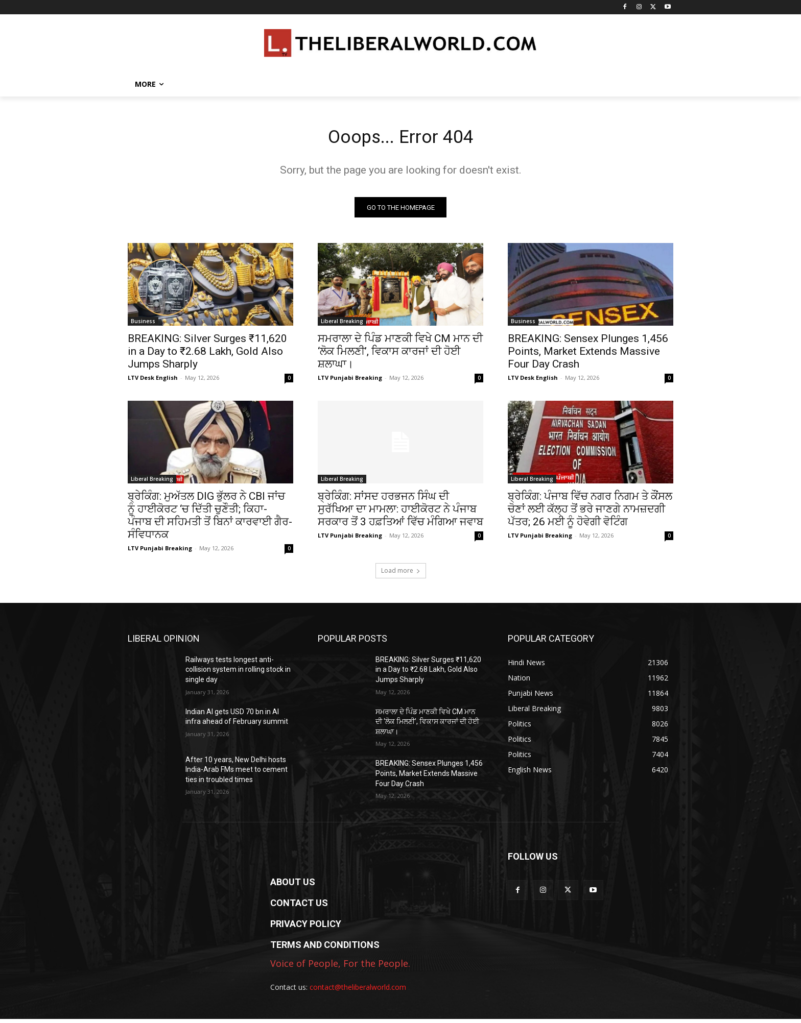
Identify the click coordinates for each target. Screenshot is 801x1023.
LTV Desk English (153, 381)
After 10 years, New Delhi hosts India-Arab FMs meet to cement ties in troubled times (236, 773)
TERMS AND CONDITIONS (325, 948)
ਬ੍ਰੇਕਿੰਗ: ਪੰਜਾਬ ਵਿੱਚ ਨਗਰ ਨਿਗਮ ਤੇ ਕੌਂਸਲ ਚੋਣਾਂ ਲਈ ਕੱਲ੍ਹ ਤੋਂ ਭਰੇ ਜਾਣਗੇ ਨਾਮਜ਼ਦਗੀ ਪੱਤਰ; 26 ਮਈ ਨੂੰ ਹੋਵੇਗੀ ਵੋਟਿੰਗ (590, 512)
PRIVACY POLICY (305, 927)
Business (143, 324)
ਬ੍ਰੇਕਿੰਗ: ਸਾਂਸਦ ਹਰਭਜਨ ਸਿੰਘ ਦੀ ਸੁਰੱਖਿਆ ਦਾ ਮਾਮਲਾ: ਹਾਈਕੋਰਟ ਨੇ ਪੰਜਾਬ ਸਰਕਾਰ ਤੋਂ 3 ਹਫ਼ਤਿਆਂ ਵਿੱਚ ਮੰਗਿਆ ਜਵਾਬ (400, 512)
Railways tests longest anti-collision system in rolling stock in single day (238, 673)
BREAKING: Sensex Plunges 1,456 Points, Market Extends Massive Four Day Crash (588, 355)
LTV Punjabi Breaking (350, 381)
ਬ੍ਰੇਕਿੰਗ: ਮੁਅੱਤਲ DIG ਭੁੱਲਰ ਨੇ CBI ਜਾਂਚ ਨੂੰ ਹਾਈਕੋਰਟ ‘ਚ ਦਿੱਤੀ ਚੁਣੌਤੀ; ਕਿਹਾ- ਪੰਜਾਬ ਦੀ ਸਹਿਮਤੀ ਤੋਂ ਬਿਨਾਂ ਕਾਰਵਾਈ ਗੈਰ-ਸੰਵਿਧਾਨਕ (210, 519)
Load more (400, 574)
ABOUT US (292, 885)
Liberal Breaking (342, 324)
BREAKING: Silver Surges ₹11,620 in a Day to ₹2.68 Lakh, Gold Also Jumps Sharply (207, 355)
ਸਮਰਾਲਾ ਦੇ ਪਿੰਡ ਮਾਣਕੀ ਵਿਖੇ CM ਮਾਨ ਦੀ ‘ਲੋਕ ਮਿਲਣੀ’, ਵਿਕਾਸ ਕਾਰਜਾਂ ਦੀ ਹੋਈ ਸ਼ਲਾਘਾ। (400, 355)
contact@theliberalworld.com (358, 990)
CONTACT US (299, 906)
